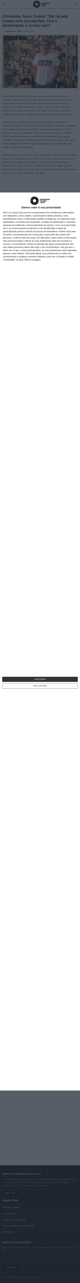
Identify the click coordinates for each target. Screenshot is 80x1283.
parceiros (27, 213)
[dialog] (40, 641)
